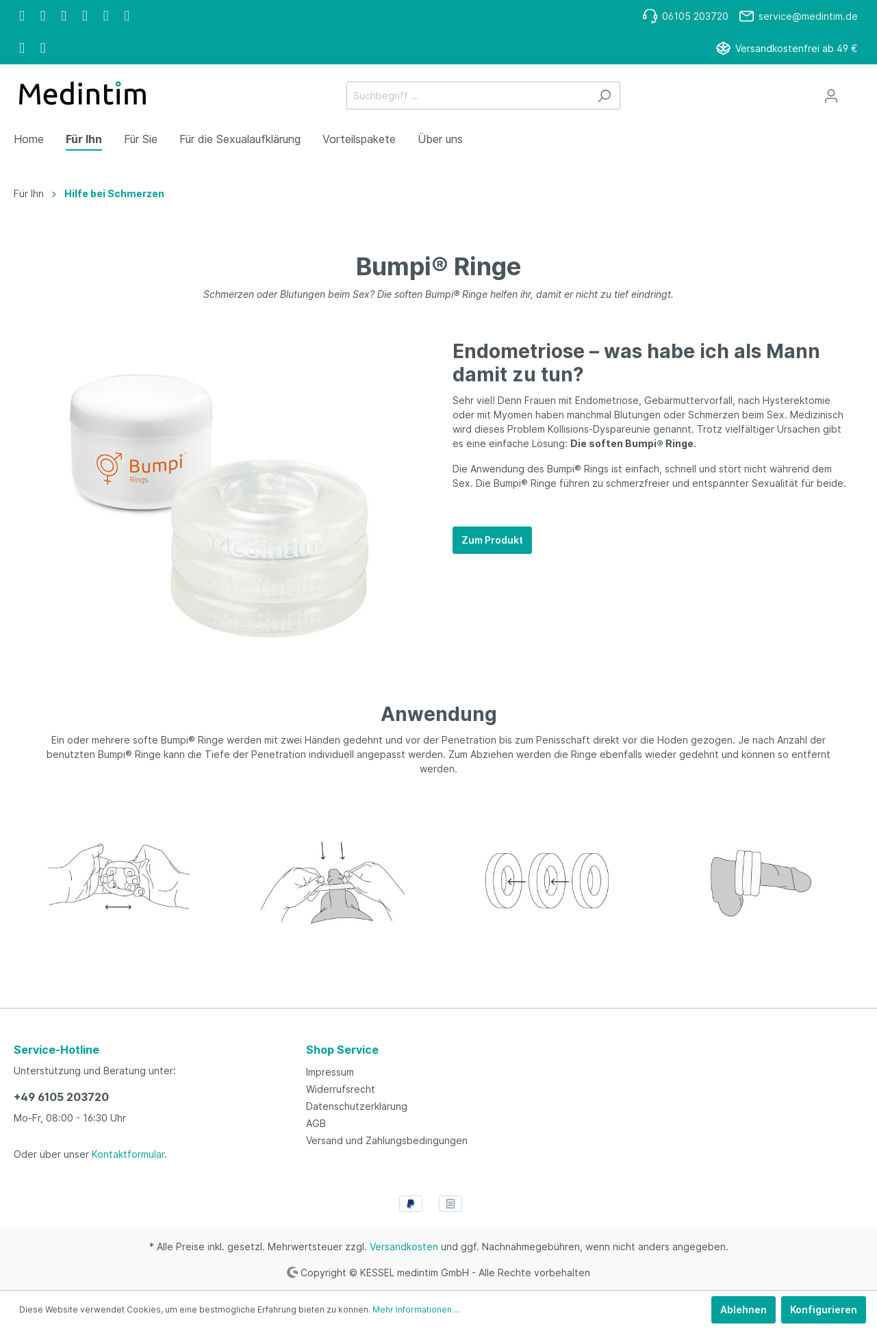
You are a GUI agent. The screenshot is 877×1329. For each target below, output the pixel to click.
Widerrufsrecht (340, 1089)
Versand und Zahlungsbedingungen (387, 1140)
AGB (316, 1123)
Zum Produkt (492, 540)
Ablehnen (743, 1309)
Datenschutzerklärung (356, 1106)
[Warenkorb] (855, 91)
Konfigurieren (823, 1309)
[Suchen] (604, 95)
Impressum (330, 1072)
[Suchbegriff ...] (467, 95)
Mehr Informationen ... (416, 1309)
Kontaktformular (128, 1154)
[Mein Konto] (831, 96)
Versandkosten (404, 1246)
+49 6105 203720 (61, 1097)
